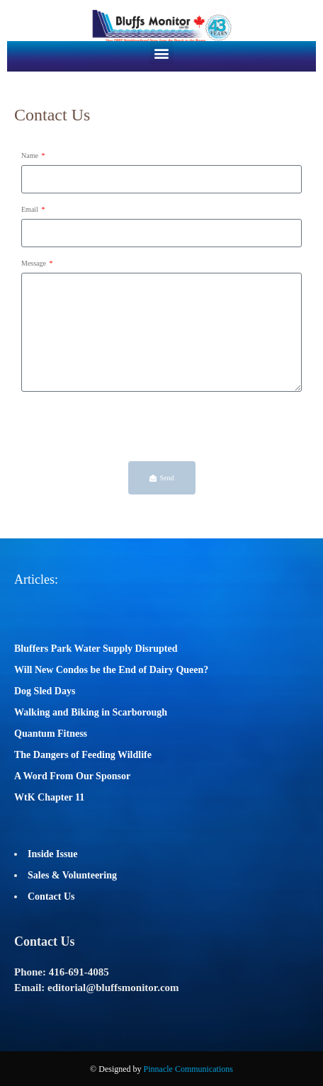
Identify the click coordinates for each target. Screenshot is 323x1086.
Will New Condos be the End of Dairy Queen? (111, 669)
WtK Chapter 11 (49, 797)
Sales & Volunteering (72, 875)
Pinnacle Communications (188, 1069)
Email (30, 209)
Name (30, 155)
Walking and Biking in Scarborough (90, 712)
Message (34, 263)
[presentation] (129, 426)
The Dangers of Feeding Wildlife (83, 755)
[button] (162, 52)
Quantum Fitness (50, 733)
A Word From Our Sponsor (72, 776)
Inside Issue (52, 854)
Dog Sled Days (44, 691)
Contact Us (51, 896)
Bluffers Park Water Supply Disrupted (96, 648)
